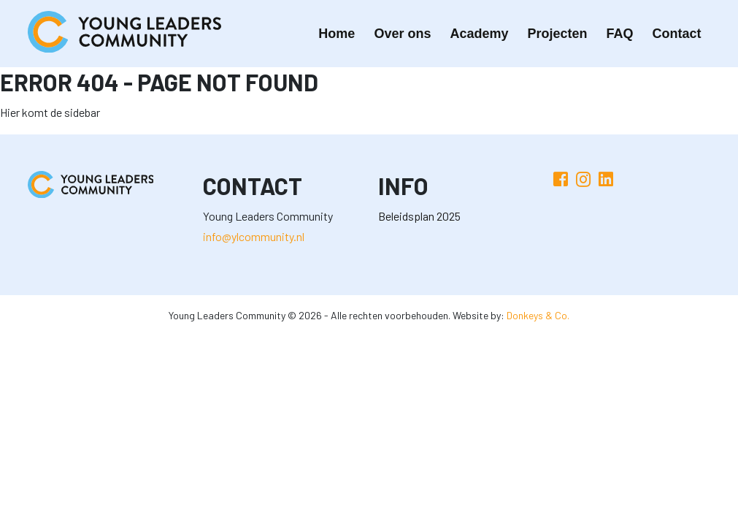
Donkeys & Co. (538, 315)
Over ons (402, 33)
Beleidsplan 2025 (419, 216)
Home (336, 33)
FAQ (619, 33)
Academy (479, 33)
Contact (677, 33)
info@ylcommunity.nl (253, 236)
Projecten (557, 33)
